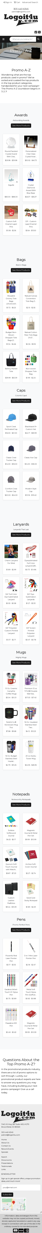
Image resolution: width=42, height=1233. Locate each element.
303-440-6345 (21, 9)
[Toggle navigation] (3, 39)
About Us (5, 1143)
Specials (4, 1152)
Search (4, 1157)
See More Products (21, 125)
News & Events (7, 1149)
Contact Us (6, 1146)
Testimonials (6, 1166)
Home (4, 1140)
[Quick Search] (23, 39)
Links (3, 1169)
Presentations (7, 1163)
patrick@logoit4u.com (21, 12)
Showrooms (6, 1160)
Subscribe (7, 1195)
